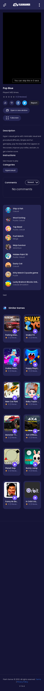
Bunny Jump (32, 468)
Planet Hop (10, 468)
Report (34, 102)
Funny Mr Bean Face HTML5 (18, 501)
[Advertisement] (22, 551)
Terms (38, 679)
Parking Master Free (14, 335)
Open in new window (16, 110)
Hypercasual (10, 170)
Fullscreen (12, 118)
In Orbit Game (32, 501)
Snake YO (30, 335)
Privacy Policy (22, 682)
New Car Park (11, 401)
